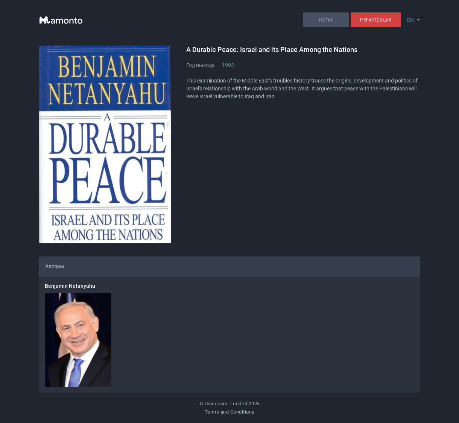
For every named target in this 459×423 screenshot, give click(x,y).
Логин (326, 20)
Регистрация (376, 20)
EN (410, 20)
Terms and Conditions (230, 412)
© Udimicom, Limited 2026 (229, 403)
